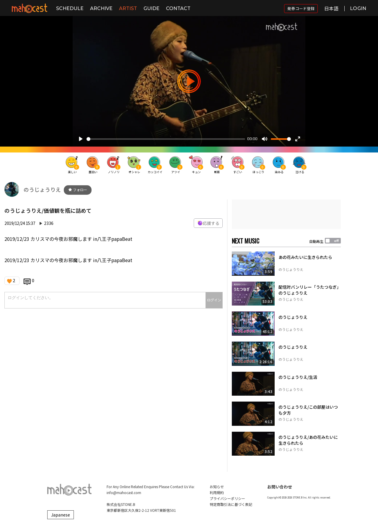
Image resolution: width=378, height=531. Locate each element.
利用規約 (217, 492)
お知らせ (217, 486)
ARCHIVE (101, 8)
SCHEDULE (70, 8)
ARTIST (128, 8)
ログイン (214, 299)
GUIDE (151, 8)
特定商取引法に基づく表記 (231, 504)
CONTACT (178, 8)
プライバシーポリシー (227, 498)
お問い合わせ (279, 487)
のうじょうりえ (42, 189)
